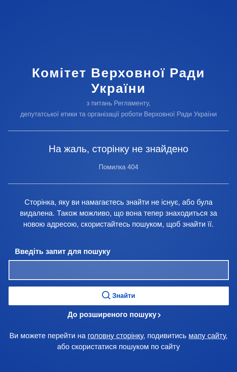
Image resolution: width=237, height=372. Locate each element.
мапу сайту (207, 336)
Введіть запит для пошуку (63, 251)
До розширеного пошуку (112, 315)
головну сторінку (115, 336)
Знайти (118, 295)
